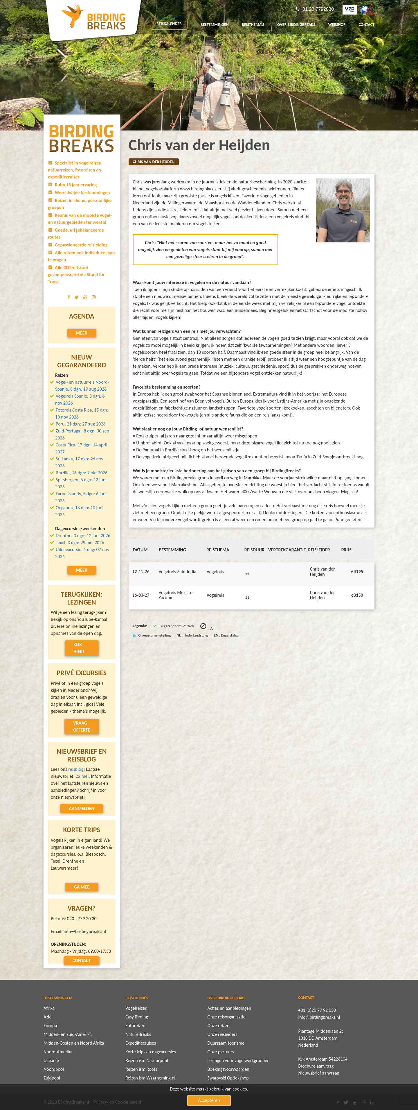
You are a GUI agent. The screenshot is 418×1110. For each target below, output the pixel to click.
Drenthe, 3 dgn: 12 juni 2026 (83, 535)
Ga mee (81, 887)
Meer (81, 333)
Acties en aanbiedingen (229, 1008)
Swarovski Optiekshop (227, 1078)
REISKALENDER (169, 23)
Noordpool (54, 1069)
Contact (82, 960)
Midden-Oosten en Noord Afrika (74, 1043)
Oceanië (51, 1060)
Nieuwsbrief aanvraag (318, 1073)
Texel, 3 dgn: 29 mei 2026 (80, 542)
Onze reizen (218, 1025)
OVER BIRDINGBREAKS (296, 24)
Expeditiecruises (140, 1043)
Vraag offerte (81, 726)
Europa (50, 1025)
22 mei (82, 776)
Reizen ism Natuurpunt (146, 1060)
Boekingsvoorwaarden (228, 1069)
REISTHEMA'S (253, 24)
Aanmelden (81, 808)
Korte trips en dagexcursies (150, 1051)
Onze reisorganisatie (226, 1017)
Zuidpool (52, 1078)
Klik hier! (78, 648)
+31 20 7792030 (317, 9)
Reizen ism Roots (141, 1069)
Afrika (49, 1008)
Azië (47, 1017)
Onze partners (220, 1051)
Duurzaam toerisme (225, 1043)
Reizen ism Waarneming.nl (150, 1078)
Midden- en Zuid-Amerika (68, 1034)
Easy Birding (136, 1017)
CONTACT (366, 24)
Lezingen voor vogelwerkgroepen (238, 1060)
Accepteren (209, 1100)
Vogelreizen (136, 1008)
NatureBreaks (138, 1034)
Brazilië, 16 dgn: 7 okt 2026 (81, 473)
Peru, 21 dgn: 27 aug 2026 (81, 424)
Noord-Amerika (58, 1051)
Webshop (337, 24)
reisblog (75, 769)
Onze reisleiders (222, 1034)
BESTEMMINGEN (215, 24)
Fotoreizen (135, 1025)
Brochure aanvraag (316, 1066)
